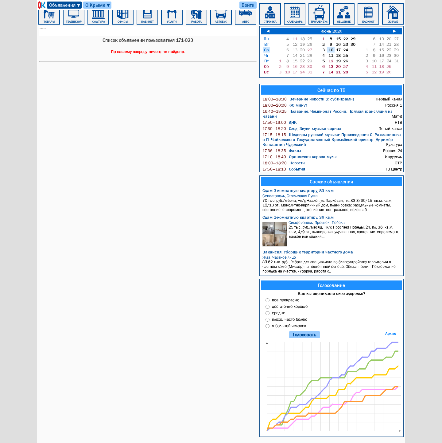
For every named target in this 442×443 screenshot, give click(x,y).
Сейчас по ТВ (331, 90)
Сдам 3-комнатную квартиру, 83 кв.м (298, 190)
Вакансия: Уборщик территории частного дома (307, 251)
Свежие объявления (331, 181)
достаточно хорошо (290, 306)
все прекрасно (285, 299)
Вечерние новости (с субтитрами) (308, 98)
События (283, 169)
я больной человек (289, 325)
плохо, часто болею (289, 319)
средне (278, 312)
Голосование (331, 285)
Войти (248, 5)
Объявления (65, 5)
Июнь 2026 (331, 31)
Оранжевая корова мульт (299, 156)
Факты (281, 150)
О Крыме (98, 5)
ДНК (279, 122)
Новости (283, 162)
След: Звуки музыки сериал (301, 128)
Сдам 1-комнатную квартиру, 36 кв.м (298, 217)
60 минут (284, 105)
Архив (390, 333)
